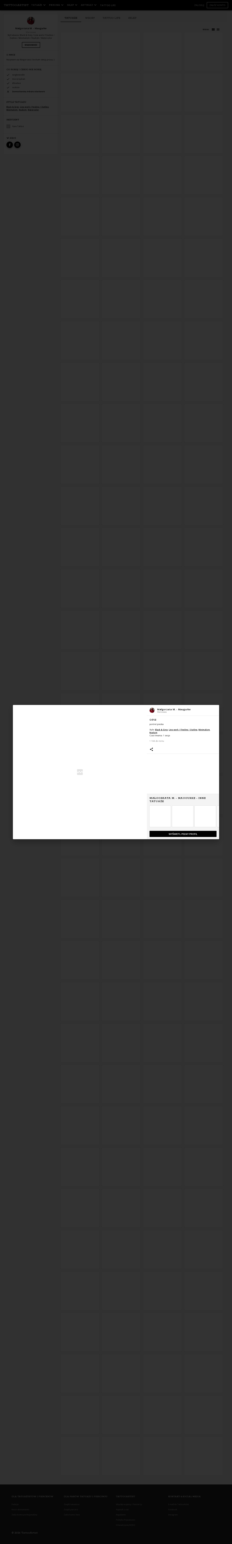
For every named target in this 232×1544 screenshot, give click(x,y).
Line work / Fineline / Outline (183, 729)
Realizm (153, 732)
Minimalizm (204, 729)
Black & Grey (161, 729)
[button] (183, 710)
